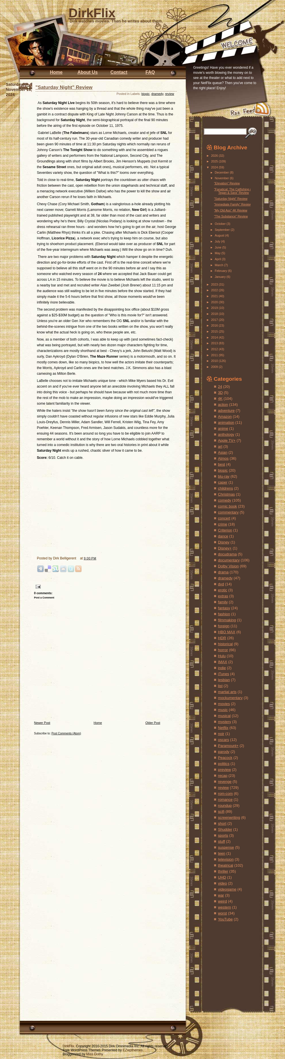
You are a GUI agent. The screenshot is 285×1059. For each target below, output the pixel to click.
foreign (223, 626)
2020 (215, 302)
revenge (225, 781)
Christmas (226, 494)
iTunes (223, 674)
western (224, 907)
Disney (223, 542)
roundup (225, 805)
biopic (146, 93)
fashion (224, 614)
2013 (215, 343)
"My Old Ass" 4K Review (230, 210)
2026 (215, 155)
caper (222, 482)
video (222, 883)
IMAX (222, 662)
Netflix (223, 728)
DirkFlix (92, 13)
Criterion (225, 530)
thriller (223, 871)
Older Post (152, 722)
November (222, 178)
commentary (228, 512)
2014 (215, 337)
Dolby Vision (228, 566)
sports (223, 835)
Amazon (225, 416)
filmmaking (227, 620)
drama (223, 572)
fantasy (224, 608)
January (220, 276)
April (218, 259)
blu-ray (223, 476)
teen (221, 853)
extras (223, 596)
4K (220, 398)
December (222, 172)
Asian (222, 452)
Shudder (225, 829)
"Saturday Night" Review (64, 87)
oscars (223, 740)
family (223, 602)
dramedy (157, 93)
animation (226, 422)
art (220, 446)
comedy (224, 500)
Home (56, 72)
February (221, 270)
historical (225, 644)
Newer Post (42, 722)
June (218, 247)
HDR (222, 638)
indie (222, 668)
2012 (215, 349)
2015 (215, 331)
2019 (215, 307)
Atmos (223, 458)
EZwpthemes (133, 1050)
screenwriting (229, 817)
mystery (224, 722)
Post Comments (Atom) (66, 733)
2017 (215, 319)
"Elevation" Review (226, 183)
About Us (87, 72)
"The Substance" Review (231, 216)
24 (220, 386)
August (220, 235)
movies (224, 704)
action (223, 404)
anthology (226, 434)
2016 (215, 325)
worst (222, 913)
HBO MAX (226, 632)
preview (224, 769)
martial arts (227, 692)
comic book (227, 506)
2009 (215, 366)
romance (225, 799)
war (221, 895)
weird (222, 901)
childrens (225, 488)
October (220, 223)
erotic (222, 590)
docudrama (227, 554)
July (218, 241)
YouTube (225, 919)
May (218, 253)
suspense (226, 847)
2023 (215, 284)
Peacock (225, 757)
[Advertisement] (223, 960)
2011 (215, 355)
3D (220, 392)
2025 (215, 161)
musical (224, 716)
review (169, 93)
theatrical (225, 865)
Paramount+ (228, 746)
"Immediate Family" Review (232, 204)
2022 (215, 290)
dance (223, 536)
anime (223, 428)
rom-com (225, 793)
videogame (227, 889)
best (221, 464)
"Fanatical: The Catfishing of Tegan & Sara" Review (233, 191)
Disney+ (225, 548)
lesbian (224, 680)
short (222, 823)
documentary (229, 560)
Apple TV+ (227, 440)
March (219, 265)
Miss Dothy (94, 1054)
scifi (221, 811)
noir (221, 734)
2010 (215, 360)
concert (224, 518)
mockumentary (230, 698)
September (223, 229)
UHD (222, 877)
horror (223, 650)
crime (222, 524)
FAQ (150, 72)
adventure (226, 410)
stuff (221, 841)
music (223, 710)
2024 (215, 167)
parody (223, 752)
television (226, 859)
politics (223, 763)
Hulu (222, 656)
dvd (221, 584)
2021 (215, 296)
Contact (119, 72)
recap (222, 775)
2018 (215, 313)
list (220, 686)
